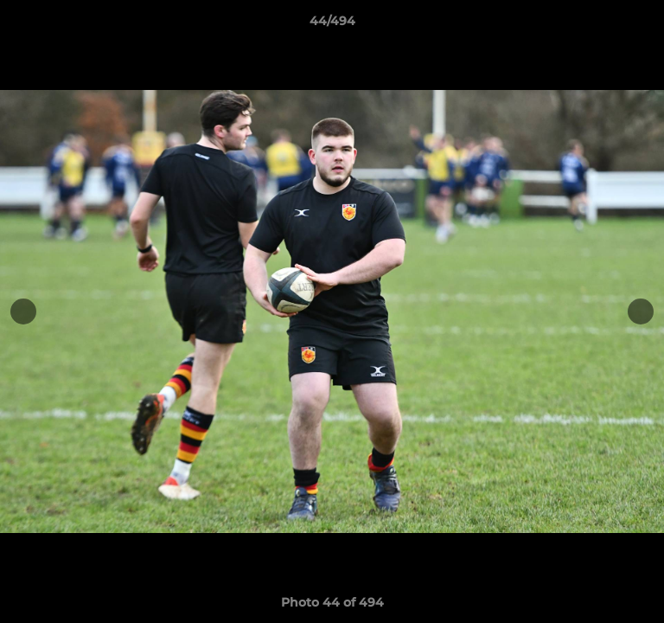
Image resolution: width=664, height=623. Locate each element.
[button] (643, 25)
